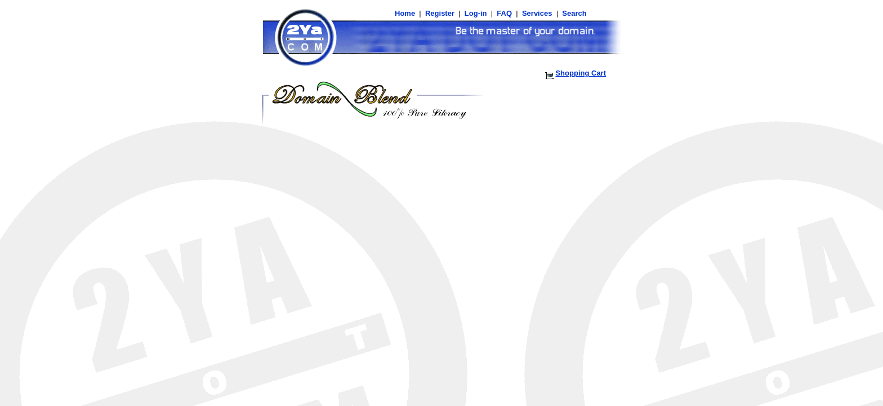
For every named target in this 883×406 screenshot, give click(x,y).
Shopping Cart (580, 73)
